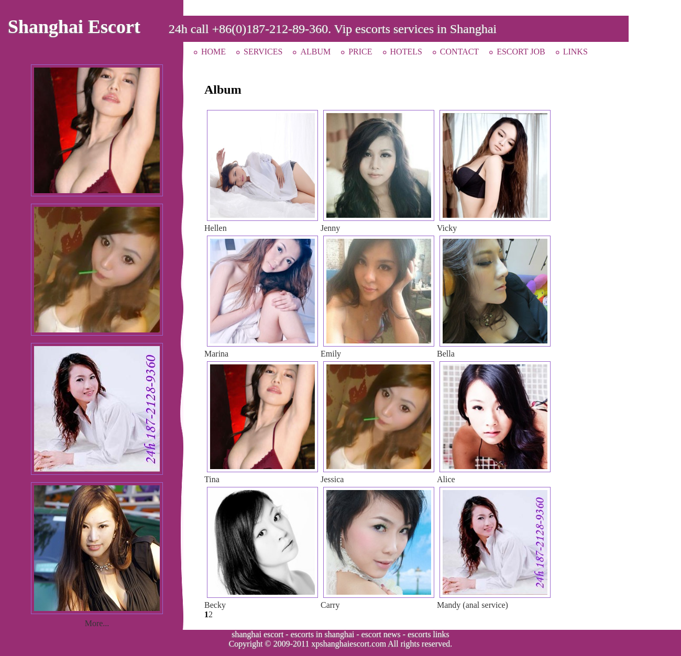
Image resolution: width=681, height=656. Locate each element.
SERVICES (263, 51)
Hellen (215, 228)
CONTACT (459, 51)
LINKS (575, 51)
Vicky (447, 228)
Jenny (330, 228)
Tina (211, 479)
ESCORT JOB (521, 51)
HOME (213, 51)
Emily (331, 353)
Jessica (332, 479)
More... (97, 623)
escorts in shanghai (323, 634)
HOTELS (406, 51)
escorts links (428, 634)
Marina (216, 353)
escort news (381, 634)
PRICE (360, 51)
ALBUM (315, 51)
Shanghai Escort (74, 26)
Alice (446, 479)
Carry (330, 605)
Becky (215, 605)
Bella (446, 353)
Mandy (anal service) (472, 605)
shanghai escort (257, 634)
